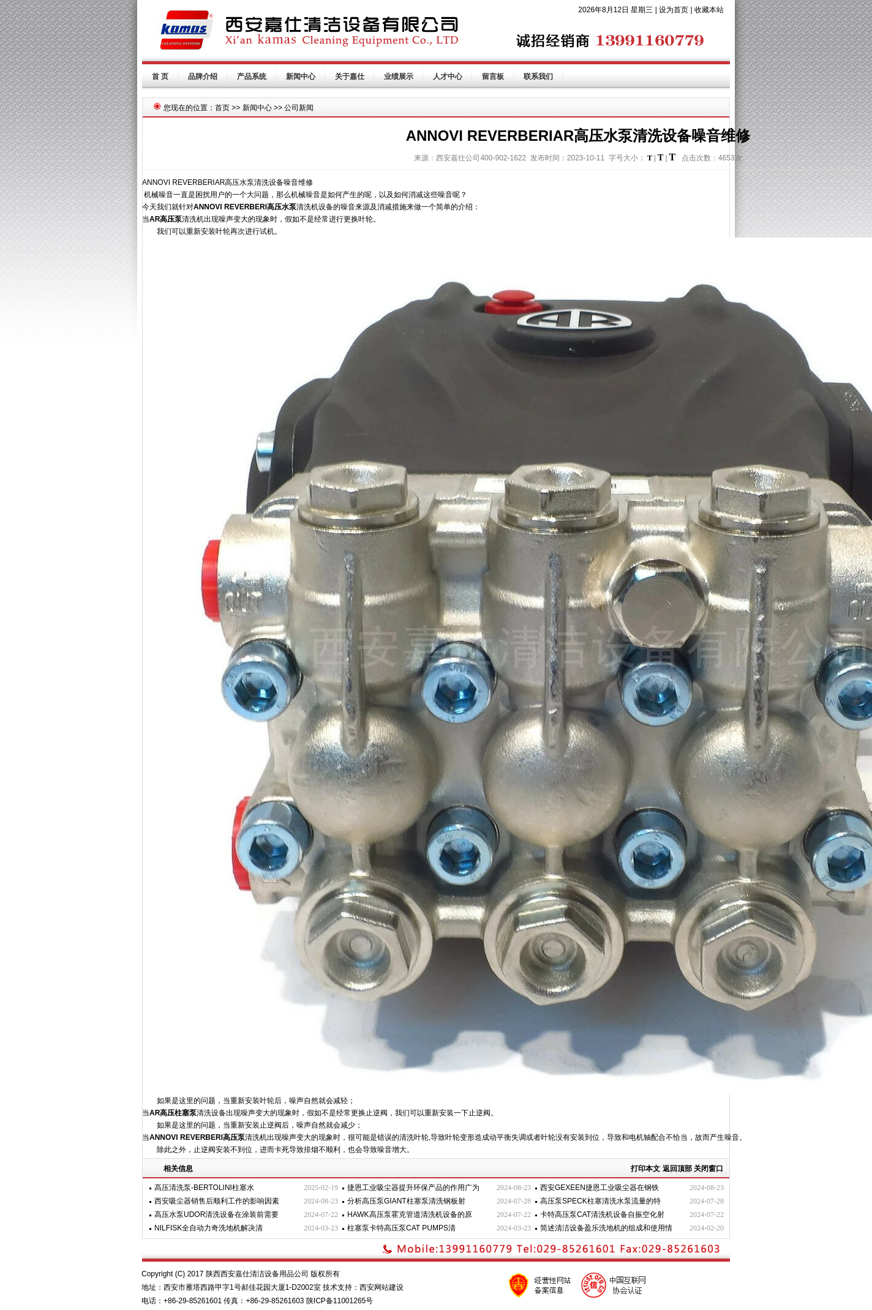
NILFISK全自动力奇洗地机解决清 (208, 1228)
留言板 (493, 76)
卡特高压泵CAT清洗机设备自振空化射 (602, 1214)
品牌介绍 (202, 76)
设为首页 (673, 10)
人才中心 (447, 76)
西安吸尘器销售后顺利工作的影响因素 (216, 1201)
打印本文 (645, 1168)
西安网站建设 (381, 1287)
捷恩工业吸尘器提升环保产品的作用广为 (413, 1187)
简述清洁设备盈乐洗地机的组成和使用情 (606, 1228)
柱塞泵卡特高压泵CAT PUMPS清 (401, 1228)
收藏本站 (709, 10)
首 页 (160, 76)
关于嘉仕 (349, 76)
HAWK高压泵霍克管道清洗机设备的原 (409, 1214)
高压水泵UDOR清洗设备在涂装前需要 (216, 1214)
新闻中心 (300, 76)
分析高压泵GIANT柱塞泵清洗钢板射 (406, 1201)
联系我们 (538, 76)
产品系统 (251, 76)
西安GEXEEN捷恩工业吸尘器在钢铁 (599, 1187)
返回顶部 (677, 1168)
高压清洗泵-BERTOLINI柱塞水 (204, 1187)
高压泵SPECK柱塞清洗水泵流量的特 (600, 1201)
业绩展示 (398, 76)
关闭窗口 (708, 1168)
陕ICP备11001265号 (339, 1301)
